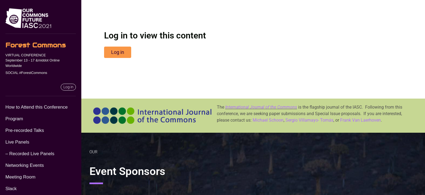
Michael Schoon (268, 120)
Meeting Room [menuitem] (20, 177)
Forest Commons (35, 45)
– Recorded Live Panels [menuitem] (29, 153)
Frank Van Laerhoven (360, 120)
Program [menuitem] (14, 118)
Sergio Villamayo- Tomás (309, 120)
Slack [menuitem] (11, 188)
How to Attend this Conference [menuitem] (36, 107)
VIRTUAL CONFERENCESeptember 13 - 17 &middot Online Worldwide (32, 60)
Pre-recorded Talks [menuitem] (24, 130)
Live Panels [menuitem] (17, 142)
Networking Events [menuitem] (24, 165)
